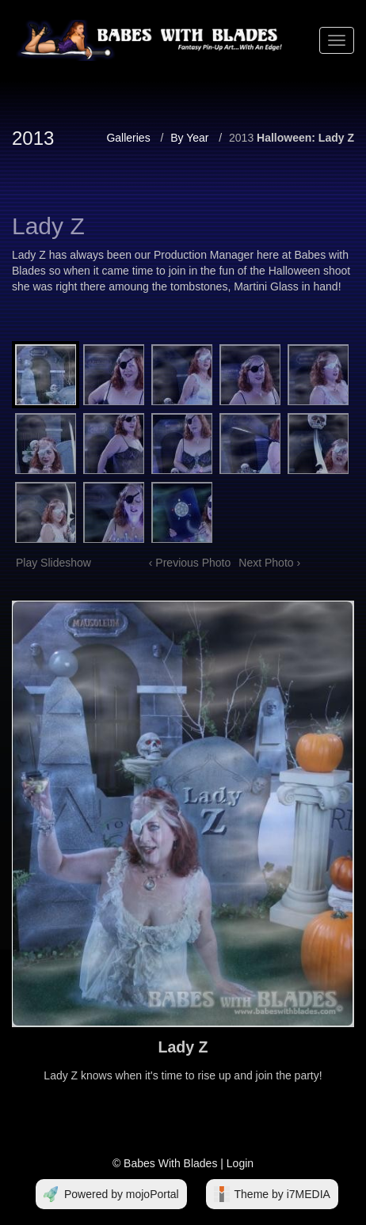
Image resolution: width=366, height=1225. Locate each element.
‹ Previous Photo (190, 562)
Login (240, 1163)
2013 (241, 137)
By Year (189, 137)
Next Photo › (269, 562)
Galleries (128, 137)
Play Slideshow (53, 562)
